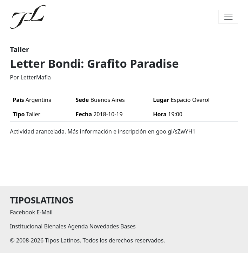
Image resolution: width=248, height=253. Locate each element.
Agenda (78, 226)
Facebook (22, 212)
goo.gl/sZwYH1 (176, 131)
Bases (128, 226)
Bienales (55, 226)
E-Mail (44, 212)
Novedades (104, 226)
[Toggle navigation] (228, 17)
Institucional (26, 226)
